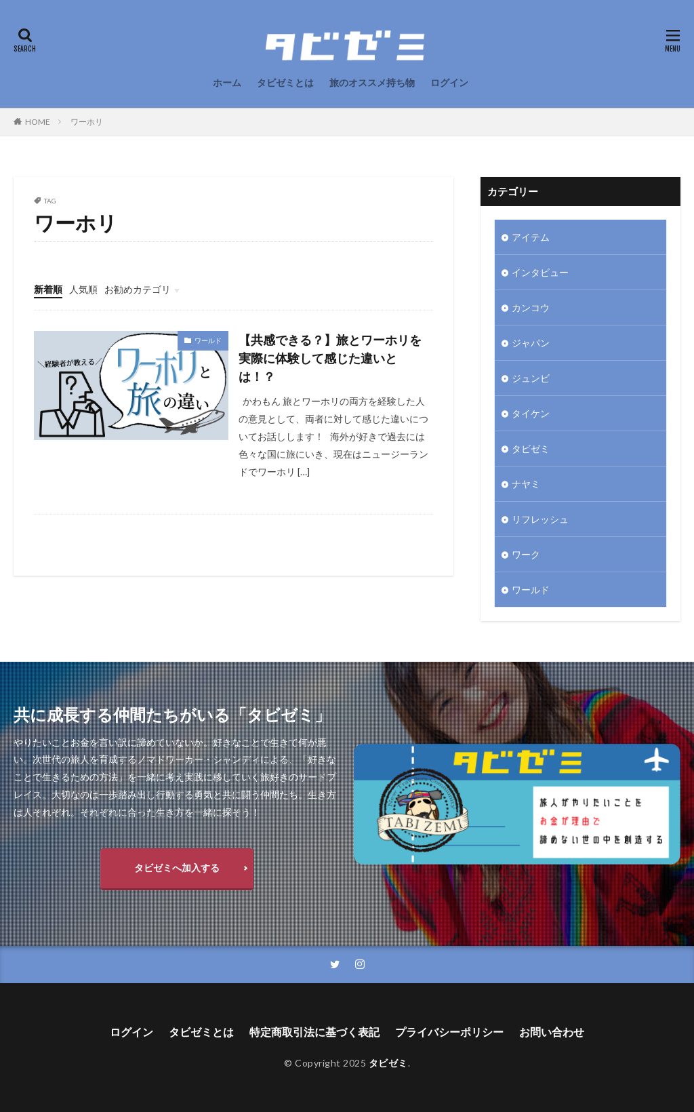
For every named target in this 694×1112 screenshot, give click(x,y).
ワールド (208, 340)
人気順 (83, 289)
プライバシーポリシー (449, 1031)
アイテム (531, 237)
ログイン (449, 82)
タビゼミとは (285, 82)
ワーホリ (86, 122)
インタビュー (540, 272)
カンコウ (531, 307)
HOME (37, 122)
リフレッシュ (540, 519)
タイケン (531, 413)
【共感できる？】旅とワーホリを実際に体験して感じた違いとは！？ (330, 358)
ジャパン (531, 343)
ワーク (526, 554)
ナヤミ (526, 484)
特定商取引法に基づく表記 (314, 1031)
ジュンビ (531, 378)
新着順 (48, 289)
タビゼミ (531, 448)
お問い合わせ (551, 1031)
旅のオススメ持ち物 (372, 82)
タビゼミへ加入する (177, 867)
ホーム (227, 82)
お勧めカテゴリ (137, 289)
